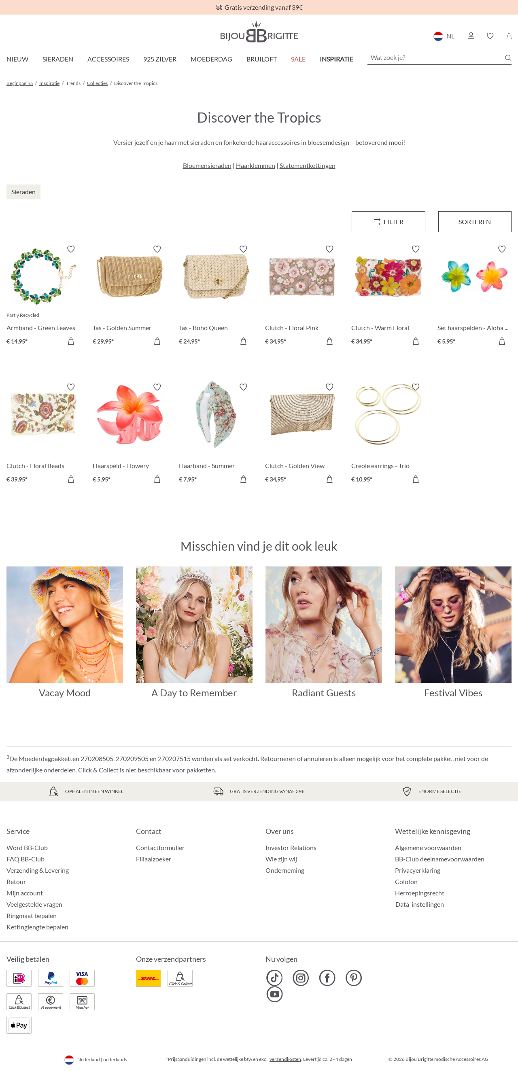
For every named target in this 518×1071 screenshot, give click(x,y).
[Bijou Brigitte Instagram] (301, 978)
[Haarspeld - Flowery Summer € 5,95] (130, 434)
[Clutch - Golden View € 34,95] (302, 434)
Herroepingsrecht (419, 893)
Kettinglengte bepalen (37, 927)
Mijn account (24, 893)
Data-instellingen (419, 904)
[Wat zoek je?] (439, 57)
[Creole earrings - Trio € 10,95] (388, 434)
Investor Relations (290, 847)
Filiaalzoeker (153, 859)
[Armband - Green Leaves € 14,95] (43, 296)
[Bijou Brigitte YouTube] (274, 994)
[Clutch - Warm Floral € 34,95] (388, 296)
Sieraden (57, 59)
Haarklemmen (255, 165)
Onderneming (284, 870)
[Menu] (388, 221)
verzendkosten (285, 1059)
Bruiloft (261, 59)
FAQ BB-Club (25, 859)
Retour (16, 881)
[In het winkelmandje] (71, 341)
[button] (470, 36)
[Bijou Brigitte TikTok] (274, 978)
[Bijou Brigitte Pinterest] (353, 978)
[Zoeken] (508, 58)
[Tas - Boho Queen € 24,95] (216, 296)
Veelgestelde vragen (34, 904)
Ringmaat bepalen (31, 915)
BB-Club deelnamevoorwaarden (439, 859)
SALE (298, 59)
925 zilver (159, 59)
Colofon (406, 881)
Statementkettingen (307, 165)
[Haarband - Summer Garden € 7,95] (216, 434)
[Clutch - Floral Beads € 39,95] (43, 434)
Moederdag (211, 59)
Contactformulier (160, 847)
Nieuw (17, 59)
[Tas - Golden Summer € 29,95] (130, 296)
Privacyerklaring (417, 870)
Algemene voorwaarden (428, 847)
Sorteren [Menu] (475, 221)
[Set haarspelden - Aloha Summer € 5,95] (474, 296)
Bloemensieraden (207, 165)
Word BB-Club (27, 847)
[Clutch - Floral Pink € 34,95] (302, 296)
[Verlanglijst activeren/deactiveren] (71, 249)
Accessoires (108, 59)
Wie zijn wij (281, 859)
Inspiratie (336, 59)
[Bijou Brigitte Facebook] (327, 978)
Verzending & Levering (37, 870)
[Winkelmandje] (509, 36)
